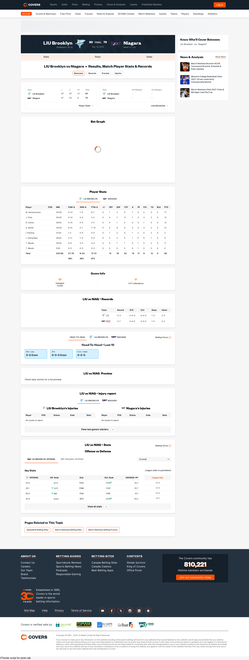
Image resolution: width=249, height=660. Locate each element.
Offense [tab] (41, 459)
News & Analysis (105, 13)
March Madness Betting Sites (68, 530)
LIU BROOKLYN (89, 401)
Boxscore (78, 73)
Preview (105, 73)
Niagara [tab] (110, 199)
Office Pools (134, 570)
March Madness (146, 13)
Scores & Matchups (46, 13)
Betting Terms (163, 337)
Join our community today (195, 577)
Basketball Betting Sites (37, 530)
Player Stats (84, 105)
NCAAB (26, 13)
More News (220, 57)
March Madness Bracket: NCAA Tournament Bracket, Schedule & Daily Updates (206, 66)
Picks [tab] (98, 56)
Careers (25, 566)
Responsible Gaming (68, 574)
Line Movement (158, 105)
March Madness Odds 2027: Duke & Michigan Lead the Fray (207, 90)
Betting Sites (103, 556)
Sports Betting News (68, 566)
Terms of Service (81, 610)
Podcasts (61, 570)
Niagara (132, 42)
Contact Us (28, 562)
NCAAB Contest (126, 13)
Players (185, 13)
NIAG (108, 321)
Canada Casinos (101, 566)
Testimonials (28, 578)
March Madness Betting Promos (103, 530)
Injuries (162, 13)
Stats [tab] (46, 56)
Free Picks (65, 13)
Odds (78, 13)
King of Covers (136, 566)
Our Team (27, 570)
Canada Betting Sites (104, 562)
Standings (198, 13)
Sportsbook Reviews (68, 562)
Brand (24, 574)
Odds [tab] (149, 56)
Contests (135, 556)
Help (45, 610)
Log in (219, 4)
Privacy (59, 610)
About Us (28, 556)
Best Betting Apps (102, 570)
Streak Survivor (136, 562)
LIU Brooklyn (57, 42)
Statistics (212, 13)
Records (92, 73)
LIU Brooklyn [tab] (88, 199)
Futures (89, 13)
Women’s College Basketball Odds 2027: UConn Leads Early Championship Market (206, 79)
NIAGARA (109, 401)
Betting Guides (68, 556)
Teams (173, 13)
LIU (107, 315)
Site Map (29, 610)
